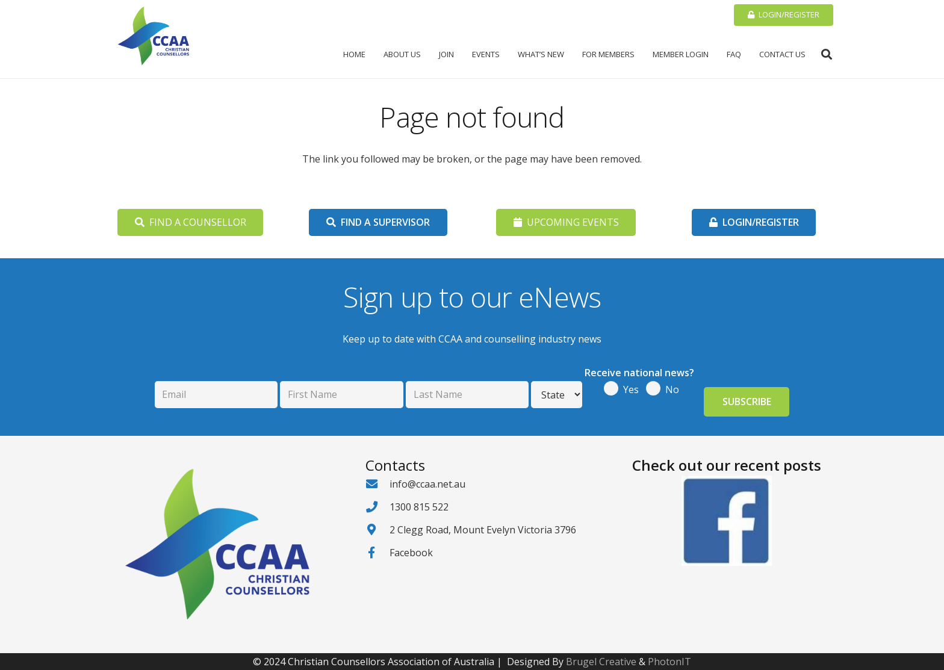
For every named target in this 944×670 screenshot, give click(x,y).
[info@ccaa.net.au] (377, 483)
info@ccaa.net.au (427, 484)
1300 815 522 (419, 506)
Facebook (411, 552)
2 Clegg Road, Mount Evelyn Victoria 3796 (483, 529)
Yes (631, 389)
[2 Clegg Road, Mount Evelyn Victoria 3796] (377, 529)
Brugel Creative (601, 661)
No (672, 389)
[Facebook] (377, 552)
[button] (827, 54)
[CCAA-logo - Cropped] (153, 36)
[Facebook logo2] (726, 521)
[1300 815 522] (377, 506)
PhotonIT (669, 661)
